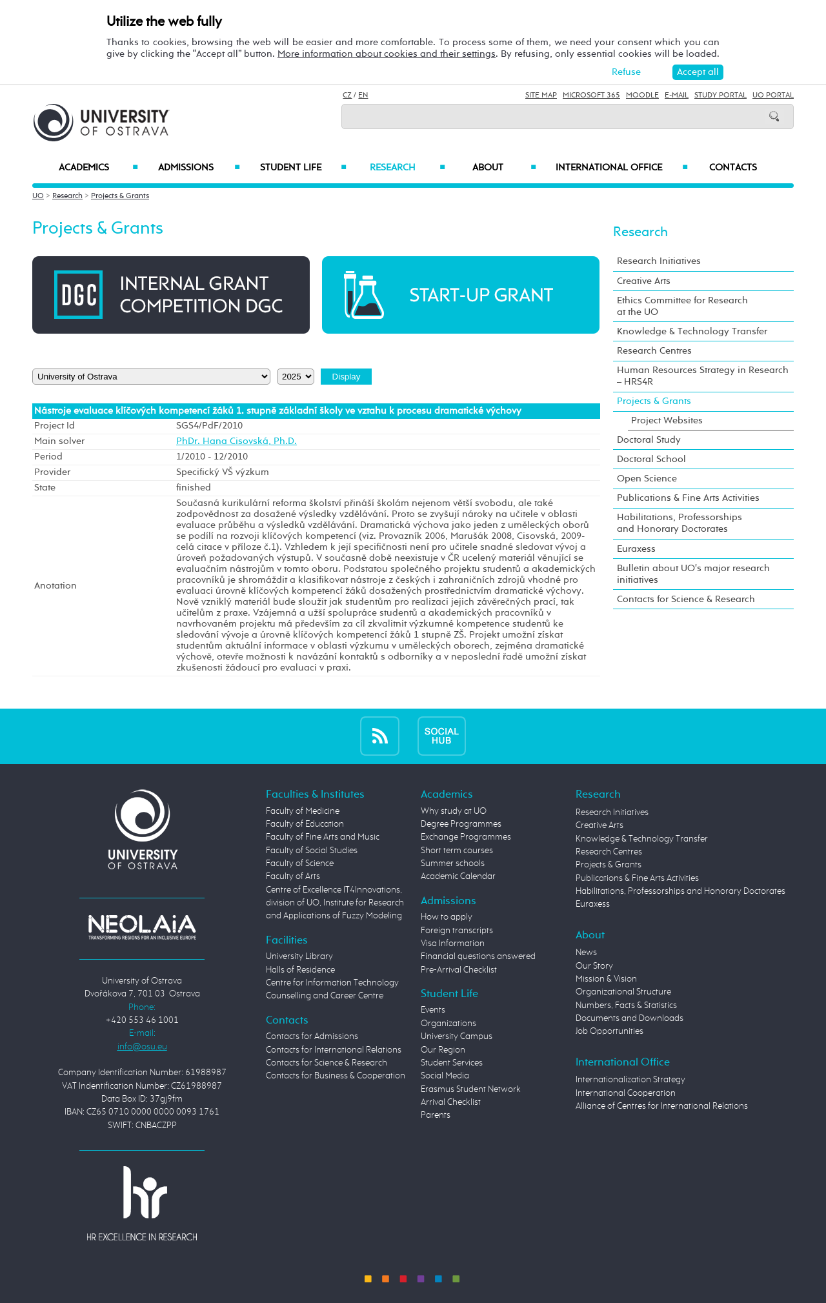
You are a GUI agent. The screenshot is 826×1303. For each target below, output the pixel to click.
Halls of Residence (300, 970)
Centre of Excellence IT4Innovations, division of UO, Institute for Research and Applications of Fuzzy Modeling (335, 903)
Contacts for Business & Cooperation (335, 1075)
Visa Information (453, 943)
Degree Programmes (461, 824)
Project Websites (667, 420)
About (504, 167)
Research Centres (654, 351)
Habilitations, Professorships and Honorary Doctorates (679, 523)
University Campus (456, 1036)
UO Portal (773, 95)
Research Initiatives (659, 261)
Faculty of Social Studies (312, 850)
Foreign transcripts (457, 930)
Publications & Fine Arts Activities (688, 498)
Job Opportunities (609, 1031)
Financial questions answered (478, 956)
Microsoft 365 (591, 95)
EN (363, 95)
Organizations (448, 1023)
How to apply (446, 917)
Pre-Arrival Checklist (459, 970)
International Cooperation (626, 1093)
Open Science (647, 478)
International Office (622, 167)
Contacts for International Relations (333, 1050)
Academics (98, 167)
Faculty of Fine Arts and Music (322, 837)
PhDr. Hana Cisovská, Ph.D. (236, 441)
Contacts (733, 167)
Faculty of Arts (293, 876)
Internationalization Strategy (630, 1079)
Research (407, 167)
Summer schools (453, 863)
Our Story (594, 966)
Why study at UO (454, 811)
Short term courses (457, 850)
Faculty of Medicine (302, 811)
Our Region (443, 1050)
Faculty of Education (305, 824)
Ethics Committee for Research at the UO (682, 306)
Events (433, 1010)
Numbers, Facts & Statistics (626, 1005)
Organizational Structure (623, 991)
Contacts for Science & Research (686, 599)
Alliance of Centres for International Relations (662, 1106)
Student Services (452, 1062)
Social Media (445, 1075)
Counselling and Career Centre (324, 995)
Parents (435, 1115)
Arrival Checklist (451, 1102)
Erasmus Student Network (471, 1089)
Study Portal (720, 95)
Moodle (642, 95)
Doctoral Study (649, 440)
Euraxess (636, 549)
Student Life (303, 167)
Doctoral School (651, 459)
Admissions (199, 167)
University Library (299, 956)
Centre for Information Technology (332, 982)
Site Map (541, 95)
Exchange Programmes (466, 837)
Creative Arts (643, 281)
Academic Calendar (458, 876)
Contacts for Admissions (312, 1036)
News (586, 952)
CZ (347, 95)
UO (38, 196)
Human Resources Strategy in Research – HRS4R (703, 376)
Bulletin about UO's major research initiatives (693, 574)
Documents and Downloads (629, 1018)
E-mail (677, 95)
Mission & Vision (606, 979)
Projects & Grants (120, 196)
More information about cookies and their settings (386, 54)
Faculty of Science (300, 863)
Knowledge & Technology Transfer (692, 331)
